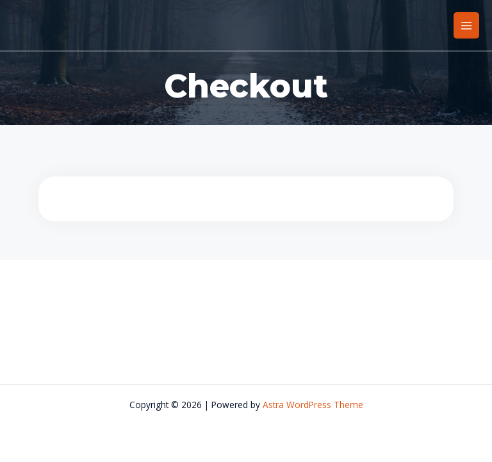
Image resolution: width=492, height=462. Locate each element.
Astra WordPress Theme (313, 404)
